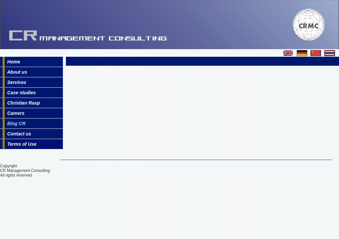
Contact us (18, 133)
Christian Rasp (22, 103)
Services (15, 82)
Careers (14, 113)
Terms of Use (20, 144)
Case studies (20, 92)
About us (16, 72)
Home (12, 61)
